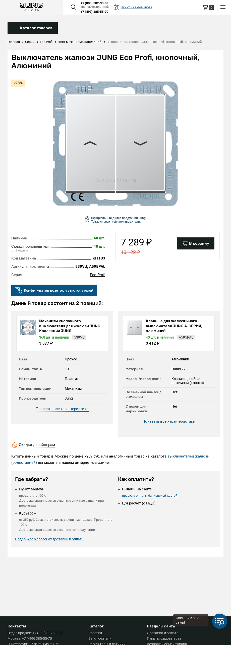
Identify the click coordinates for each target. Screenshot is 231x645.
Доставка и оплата (163, 633)
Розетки (95, 633)
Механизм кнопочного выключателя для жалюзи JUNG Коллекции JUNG (69, 326)
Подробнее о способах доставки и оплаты (49, 540)
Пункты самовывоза (164, 638)
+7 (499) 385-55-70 (94, 12)
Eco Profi (97, 275)
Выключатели (99, 638)
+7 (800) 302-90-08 (94, 3)
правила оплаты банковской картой (150, 495)
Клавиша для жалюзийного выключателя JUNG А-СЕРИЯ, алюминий (174, 326)
